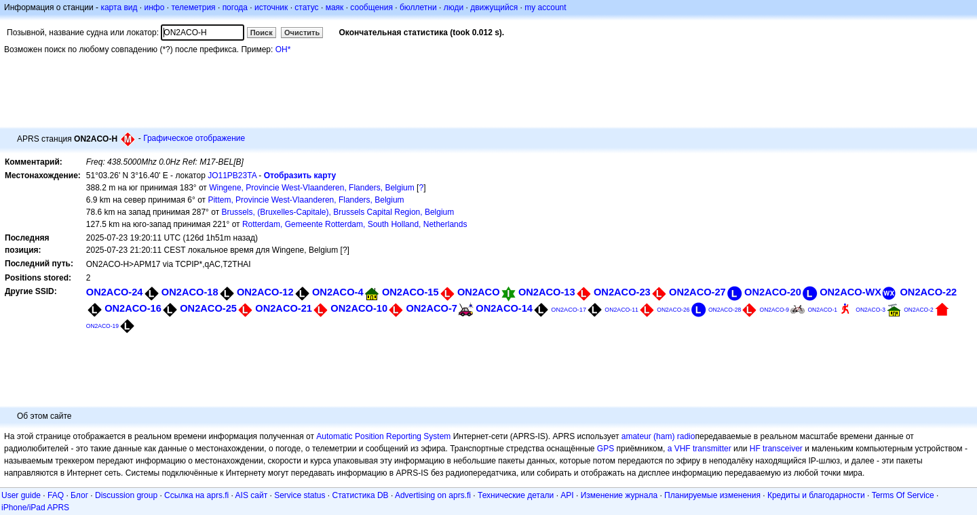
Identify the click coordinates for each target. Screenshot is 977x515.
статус (306, 7)
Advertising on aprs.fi (433, 495)
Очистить (302, 32)
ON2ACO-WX (850, 292)
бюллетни (418, 7)
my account (545, 7)
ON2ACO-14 (504, 308)
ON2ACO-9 (775, 309)
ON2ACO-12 (265, 292)
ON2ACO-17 (568, 309)
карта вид (118, 7)
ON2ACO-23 (622, 292)
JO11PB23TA (232, 175)
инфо (154, 7)
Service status (299, 495)
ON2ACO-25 (208, 308)
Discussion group (126, 495)
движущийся (494, 7)
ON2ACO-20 (772, 292)
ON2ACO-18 (189, 292)
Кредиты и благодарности (816, 495)
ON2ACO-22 (928, 292)
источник (271, 7)
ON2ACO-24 (114, 292)
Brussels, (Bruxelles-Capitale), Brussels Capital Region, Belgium (337, 212)
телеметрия (193, 7)
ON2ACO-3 (870, 309)
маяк (335, 7)
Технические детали (516, 495)
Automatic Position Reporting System (383, 436)
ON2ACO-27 (697, 292)
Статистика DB (360, 495)
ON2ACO (478, 292)
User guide (21, 495)
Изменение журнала (619, 495)
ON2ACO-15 (410, 292)
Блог (79, 495)
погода (235, 7)
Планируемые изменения (712, 495)
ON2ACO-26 (673, 309)
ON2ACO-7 (431, 308)
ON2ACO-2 (919, 309)
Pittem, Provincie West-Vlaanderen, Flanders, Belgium (306, 200)
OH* (283, 49)
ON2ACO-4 (338, 292)
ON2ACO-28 (724, 309)
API (566, 495)
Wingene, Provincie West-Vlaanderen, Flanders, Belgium (312, 187)
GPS (605, 448)
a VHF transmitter (699, 448)
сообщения (371, 7)
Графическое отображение (194, 138)
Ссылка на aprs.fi (196, 495)
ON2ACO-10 (358, 308)
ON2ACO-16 (132, 308)
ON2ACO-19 (102, 326)
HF (755, 448)
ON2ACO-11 (621, 309)
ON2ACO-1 (822, 309)
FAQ (55, 495)
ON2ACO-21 (283, 308)
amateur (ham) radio (658, 436)
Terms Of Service (903, 495)
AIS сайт (251, 495)
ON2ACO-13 (546, 292)
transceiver (783, 448)
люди (453, 7)
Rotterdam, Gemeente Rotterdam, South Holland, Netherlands (354, 224)
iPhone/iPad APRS (35, 507)
